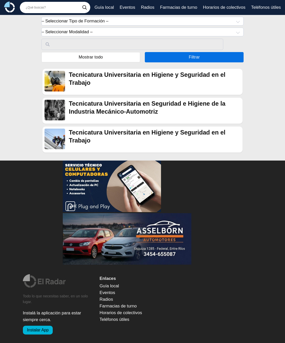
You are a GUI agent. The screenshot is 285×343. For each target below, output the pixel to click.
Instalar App (38, 330)
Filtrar (194, 57)
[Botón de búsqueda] (84, 7)
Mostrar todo (91, 57)
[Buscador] (53, 7)
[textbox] (142, 21)
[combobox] (142, 21)
